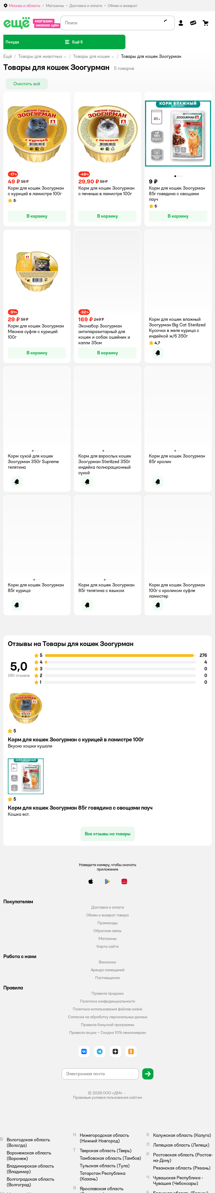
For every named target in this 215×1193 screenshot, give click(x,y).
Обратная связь (107, 930)
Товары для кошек (91, 56)
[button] (73, 42)
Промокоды (107, 923)
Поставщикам (107, 977)
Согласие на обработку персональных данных (107, 1017)
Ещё (7, 56)
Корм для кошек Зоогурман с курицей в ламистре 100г (76, 739)
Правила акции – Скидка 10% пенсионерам (107, 1032)
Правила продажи (108, 993)
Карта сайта (108, 946)
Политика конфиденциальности (107, 1001)
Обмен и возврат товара (107, 915)
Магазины (107, 938)
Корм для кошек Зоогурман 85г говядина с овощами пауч (80, 807)
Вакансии (107, 962)
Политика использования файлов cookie (107, 1009)
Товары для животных (40, 56)
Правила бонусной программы (107, 1024)
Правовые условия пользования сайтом (107, 1097)
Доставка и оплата (107, 907)
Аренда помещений (108, 970)
